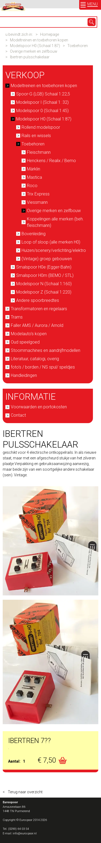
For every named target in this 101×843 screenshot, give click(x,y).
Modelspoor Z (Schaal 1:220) (43, 292)
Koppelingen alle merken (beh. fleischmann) (55, 222)
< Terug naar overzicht (23, 792)
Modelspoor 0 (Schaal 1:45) (42, 110)
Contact (18, 415)
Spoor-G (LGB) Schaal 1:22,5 (43, 94)
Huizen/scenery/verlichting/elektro (54, 250)
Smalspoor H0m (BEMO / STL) (45, 275)
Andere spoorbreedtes (37, 300)
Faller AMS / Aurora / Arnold (37, 325)
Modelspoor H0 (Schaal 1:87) (35, 46)
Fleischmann (39, 152)
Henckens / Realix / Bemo (51, 160)
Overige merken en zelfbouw (33, 51)
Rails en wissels (36, 135)
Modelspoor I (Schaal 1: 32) (42, 102)
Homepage (49, 34)
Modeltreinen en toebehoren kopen (39, 40)
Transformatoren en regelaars (39, 308)
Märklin (33, 169)
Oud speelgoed (25, 342)
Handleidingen (24, 375)
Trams (17, 317)
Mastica (34, 177)
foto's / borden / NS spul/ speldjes (43, 367)
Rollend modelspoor (41, 127)
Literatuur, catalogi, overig (35, 358)
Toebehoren (77, 46)
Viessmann (37, 202)
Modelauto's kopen (29, 333)
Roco (32, 185)
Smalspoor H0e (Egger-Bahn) (43, 267)
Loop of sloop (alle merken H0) (51, 242)
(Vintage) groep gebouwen (47, 258)
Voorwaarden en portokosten (39, 406)
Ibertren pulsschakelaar (30, 57)
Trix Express (38, 194)
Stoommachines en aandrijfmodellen (45, 350)
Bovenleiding (34, 233)
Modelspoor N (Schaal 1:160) (44, 283)
